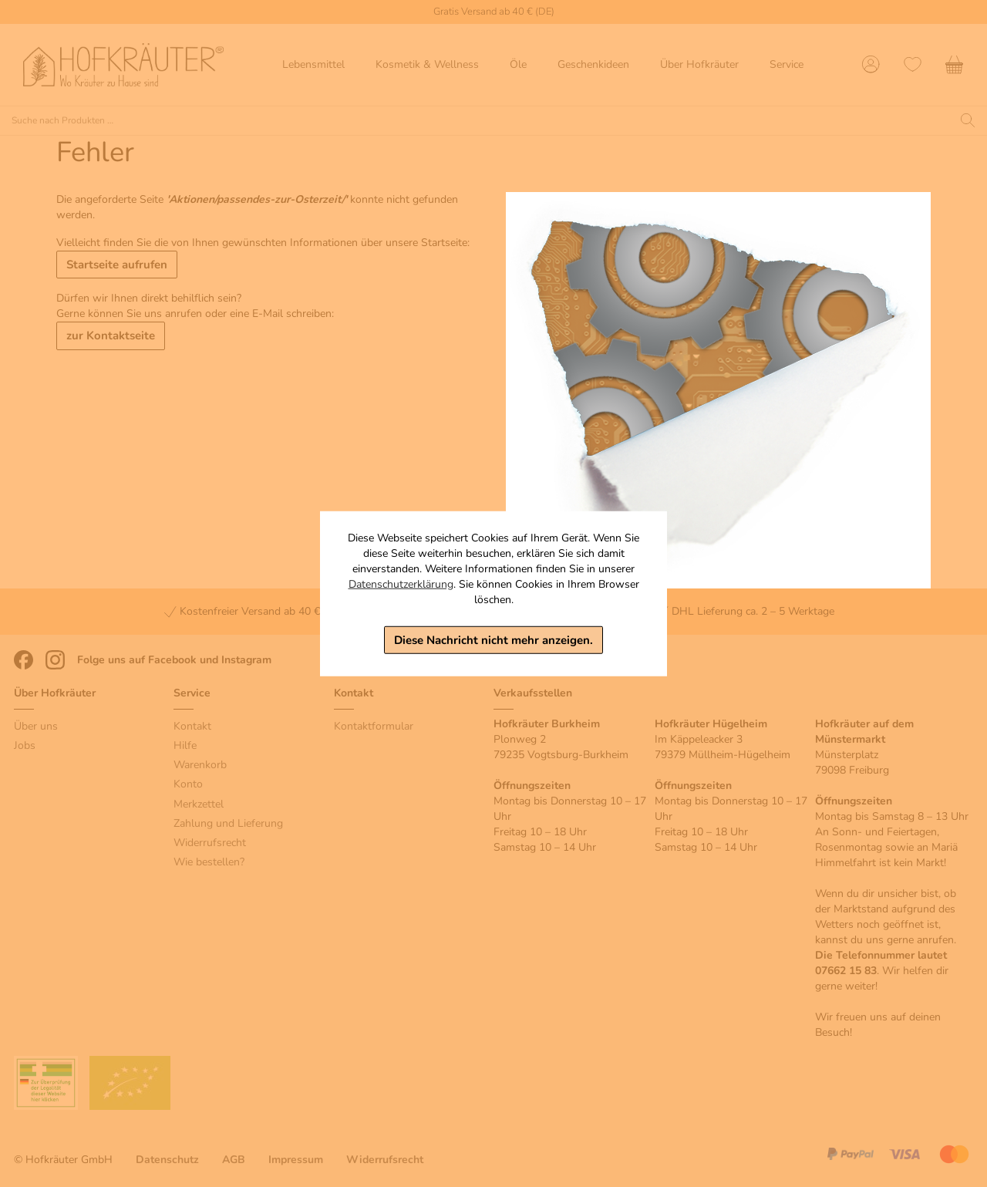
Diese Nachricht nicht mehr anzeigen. (493, 639)
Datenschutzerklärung (401, 583)
